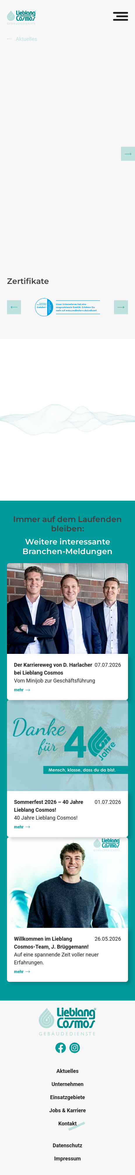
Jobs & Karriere (67, 1110)
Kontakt (67, 1123)
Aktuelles (22, 39)
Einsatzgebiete (67, 1097)
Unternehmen (68, 1084)
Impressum (67, 1158)
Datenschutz (67, 1145)
